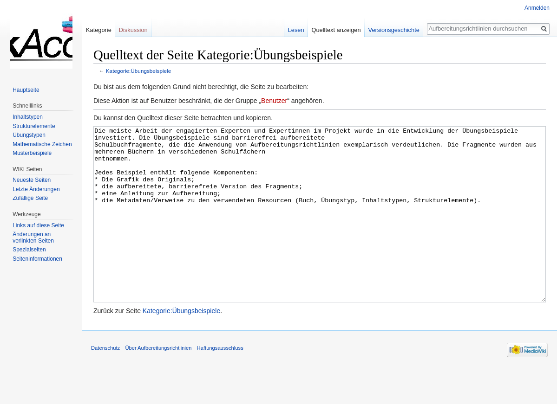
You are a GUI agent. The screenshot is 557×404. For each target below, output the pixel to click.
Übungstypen (29, 135)
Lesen (296, 29)
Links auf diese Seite (38, 225)
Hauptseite (26, 90)
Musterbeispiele (32, 153)
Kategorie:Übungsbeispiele (138, 71)
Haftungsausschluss (220, 382)
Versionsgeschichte (393, 29)
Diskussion (133, 29)
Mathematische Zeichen (42, 144)
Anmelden (537, 8)
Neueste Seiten (32, 180)
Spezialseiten (29, 249)
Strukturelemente (34, 126)
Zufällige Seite (30, 198)
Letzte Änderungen (36, 189)
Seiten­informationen (37, 259)
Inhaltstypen (28, 117)
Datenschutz (105, 382)
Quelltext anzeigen (336, 29)
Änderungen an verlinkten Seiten (33, 237)
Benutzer (274, 100)
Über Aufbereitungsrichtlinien (158, 382)
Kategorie (98, 29)
